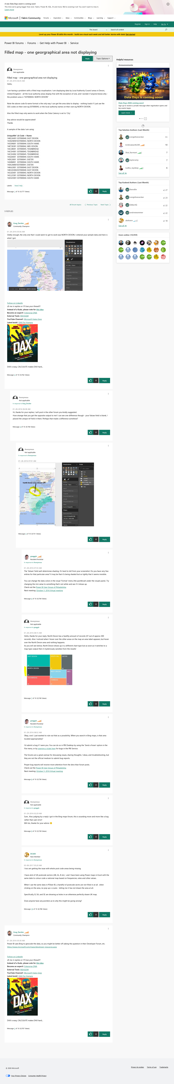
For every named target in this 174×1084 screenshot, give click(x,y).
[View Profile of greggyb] (33, 556)
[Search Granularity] (98, 29)
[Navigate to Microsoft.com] (11, 18)
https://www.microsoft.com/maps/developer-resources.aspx (32, 947)
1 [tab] (139, 118)
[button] (87, 58)
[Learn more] (127, 113)
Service (74, 43)
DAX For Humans (26, 322)
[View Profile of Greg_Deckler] (18, 223)
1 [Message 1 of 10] (14, 191)
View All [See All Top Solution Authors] (123, 173)
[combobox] (139, 29)
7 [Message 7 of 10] (31, 698)
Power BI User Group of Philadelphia (51, 587)
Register (138, 24)
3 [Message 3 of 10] (14, 375)
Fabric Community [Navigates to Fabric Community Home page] (31, 17)
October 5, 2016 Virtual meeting (49, 590)
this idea (40, 309)
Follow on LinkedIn (15, 303)
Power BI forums (14, 43)
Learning (100, 18)
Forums (46, 18)
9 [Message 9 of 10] (31, 831)
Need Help (19, 185)
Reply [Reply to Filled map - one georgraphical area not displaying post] (105, 191)
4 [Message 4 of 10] (20, 427)
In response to (22, 403)
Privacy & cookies (137, 1067)
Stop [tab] (145, 118)
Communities (79, 18)
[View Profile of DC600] (33, 853)
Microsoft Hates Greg (33, 319)
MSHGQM (24, 316)
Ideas (68, 18)
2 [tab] (141, 118)
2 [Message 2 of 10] (14, 1028)
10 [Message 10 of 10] (32, 909)
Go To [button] (163, 24)
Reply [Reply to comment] (105, 381)
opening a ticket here (46, 748)
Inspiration (57, 18)
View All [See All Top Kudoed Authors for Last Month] (123, 225)
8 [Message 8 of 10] (31, 779)
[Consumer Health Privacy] (37, 1075)
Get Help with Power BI (53, 43)
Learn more (9, 9)
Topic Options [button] (102, 58)
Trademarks (164, 1067)
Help (155, 24)
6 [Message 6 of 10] (31, 599)
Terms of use (152, 1067)
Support (110, 18)
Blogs (90, 18)
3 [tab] (142, 118)
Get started (130, 34)
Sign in (147, 24)
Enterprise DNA (30, 312)
